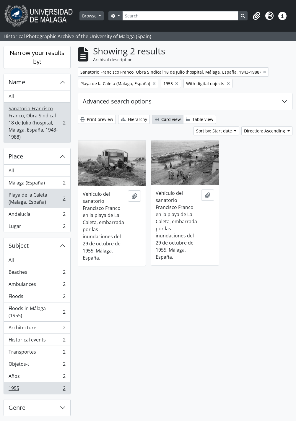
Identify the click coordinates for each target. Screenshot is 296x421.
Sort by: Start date (214, 131)
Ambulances (37, 285)
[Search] (180, 15)
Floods (37, 297)
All (11, 96)
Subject (19, 246)
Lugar (37, 227)
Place (16, 156)
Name (17, 82)
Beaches (37, 273)
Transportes (37, 353)
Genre (17, 408)
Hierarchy (134, 119)
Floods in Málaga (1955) (37, 312)
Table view (199, 119)
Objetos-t (37, 365)
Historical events (37, 341)
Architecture (37, 329)
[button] (256, 15)
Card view (168, 119)
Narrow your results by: (37, 57)
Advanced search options (117, 101)
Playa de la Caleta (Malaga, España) (37, 198)
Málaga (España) (37, 184)
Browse (90, 16)
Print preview (96, 119)
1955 (37, 389)
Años (37, 377)
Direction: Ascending (265, 131)
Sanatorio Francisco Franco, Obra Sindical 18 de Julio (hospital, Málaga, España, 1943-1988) (37, 122)
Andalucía (37, 215)
